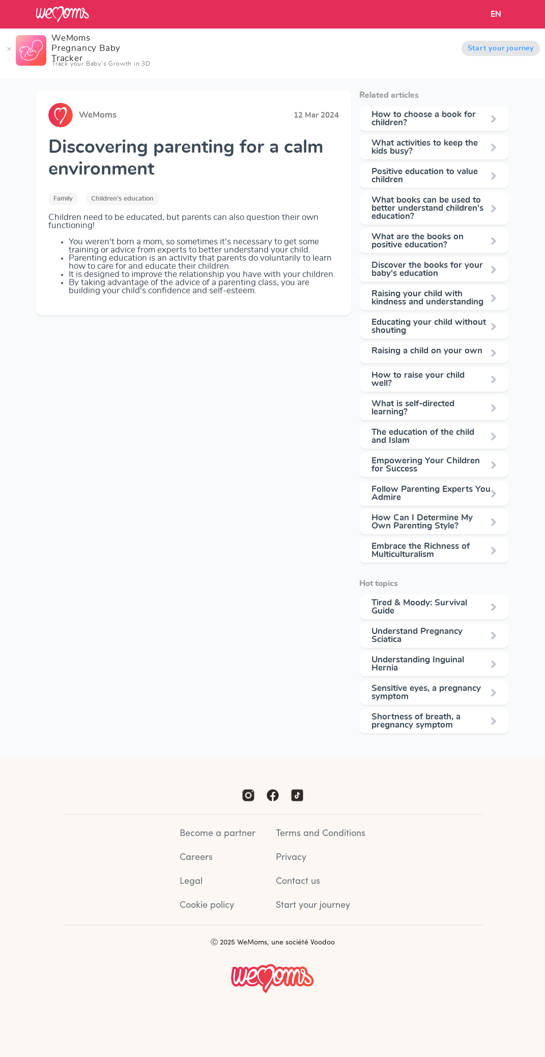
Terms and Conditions (320, 834)
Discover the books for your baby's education (427, 269)
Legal (191, 881)
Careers (196, 858)
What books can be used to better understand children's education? (427, 208)
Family (63, 199)
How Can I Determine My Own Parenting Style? (422, 522)
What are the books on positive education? (417, 241)
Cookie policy (207, 905)
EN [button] (496, 14)
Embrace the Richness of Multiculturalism (420, 550)
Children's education (122, 199)
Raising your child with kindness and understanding (427, 298)
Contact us (298, 881)
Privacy (291, 858)
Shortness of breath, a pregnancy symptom (416, 721)
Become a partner (217, 834)
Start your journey (501, 48)
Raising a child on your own (426, 351)
